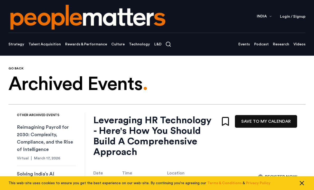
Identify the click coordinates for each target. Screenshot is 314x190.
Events (244, 44)
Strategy (16, 44)
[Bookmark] (225, 121)
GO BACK (15, 68)
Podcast (261, 44)
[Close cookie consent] (302, 183)
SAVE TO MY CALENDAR (266, 121)
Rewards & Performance (86, 44)
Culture (118, 44)
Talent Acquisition (44, 44)
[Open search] (168, 44)
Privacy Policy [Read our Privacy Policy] (258, 183)
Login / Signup (293, 16)
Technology (139, 44)
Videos (299, 44)
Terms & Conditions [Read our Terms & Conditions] (224, 183)
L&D (158, 44)
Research (281, 44)
